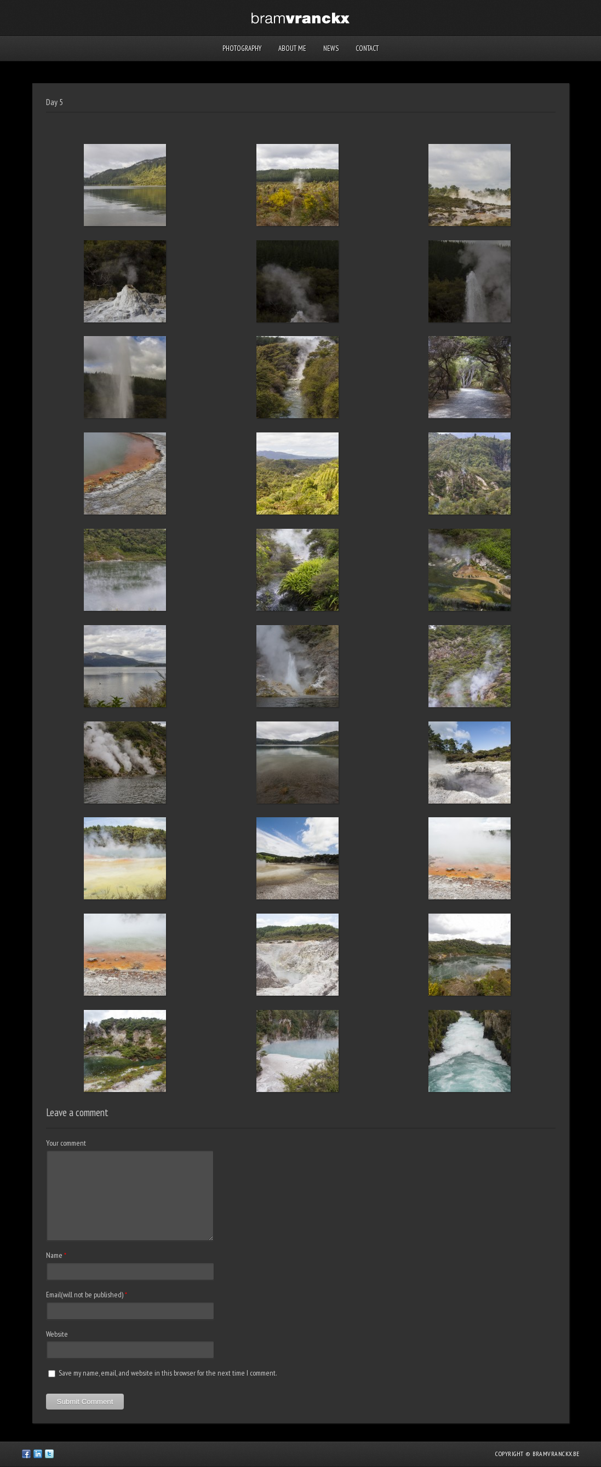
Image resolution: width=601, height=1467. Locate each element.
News (331, 48)
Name (54, 1255)
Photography (241, 48)
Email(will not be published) (84, 1294)
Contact (367, 48)
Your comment (66, 1143)
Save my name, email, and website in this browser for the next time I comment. (168, 1373)
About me (292, 48)
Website (57, 1334)
